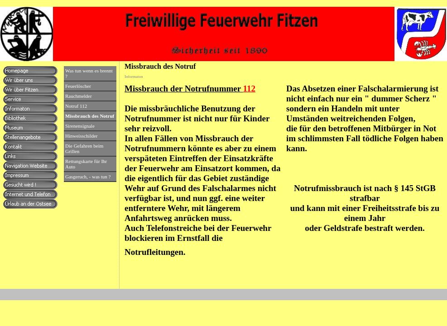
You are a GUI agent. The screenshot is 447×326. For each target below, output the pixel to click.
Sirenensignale (80, 126)
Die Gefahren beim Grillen (84, 148)
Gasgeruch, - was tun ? (88, 176)
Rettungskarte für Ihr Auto (86, 163)
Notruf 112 (76, 106)
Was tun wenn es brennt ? (89, 73)
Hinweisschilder (81, 136)
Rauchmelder (78, 96)
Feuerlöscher (78, 86)
